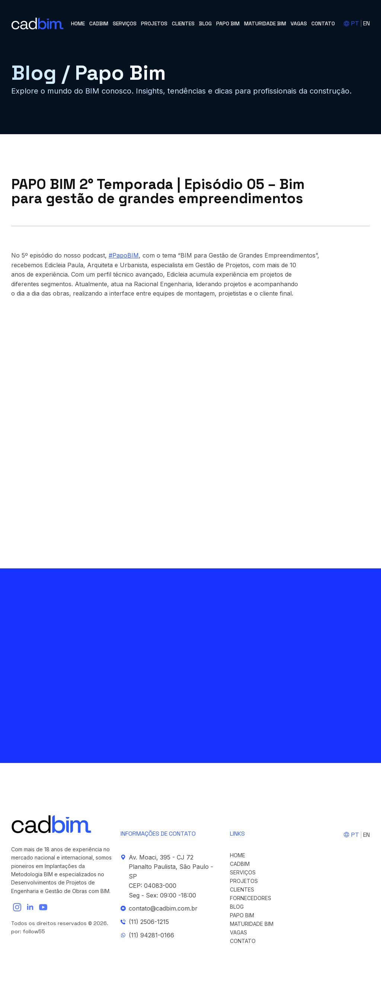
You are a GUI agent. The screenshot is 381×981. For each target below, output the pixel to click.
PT (355, 23)
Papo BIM (228, 23)
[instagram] (17, 907)
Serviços (125, 23)
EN (366, 23)
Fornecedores (250, 898)
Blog (205, 23)
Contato (323, 23)
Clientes (183, 23)
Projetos (154, 23)
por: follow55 (28, 931)
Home (78, 23)
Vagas (299, 23)
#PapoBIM (124, 255)
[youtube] (43, 907)
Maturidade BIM (265, 23)
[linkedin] (30, 907)
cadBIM (98, 23)
